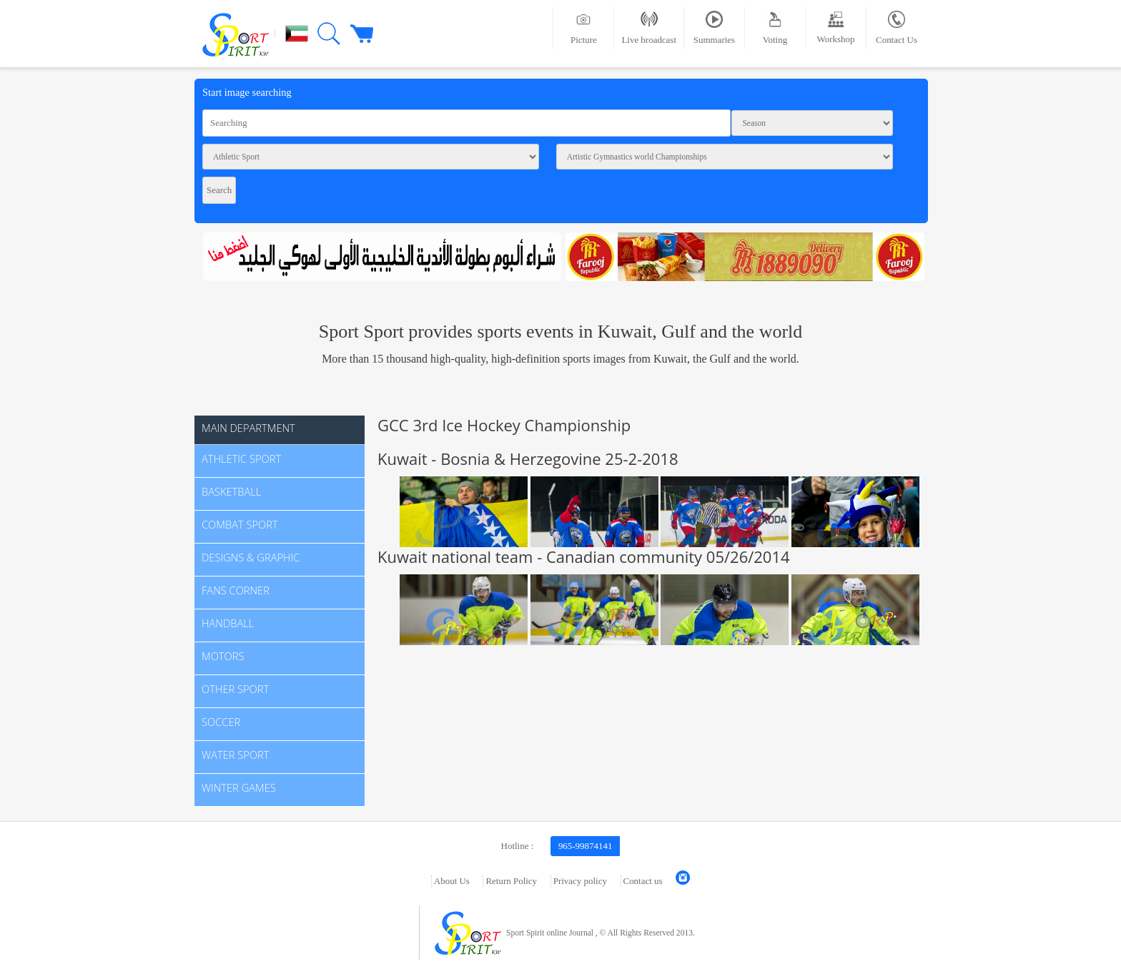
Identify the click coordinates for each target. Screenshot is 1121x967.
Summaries (714, 28)
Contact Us (896, 28)
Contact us (643, 880)
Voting (775, 28)
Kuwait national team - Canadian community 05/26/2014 (583, 556)
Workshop (836, 27)
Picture (584, 28)
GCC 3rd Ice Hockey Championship (504, 425)
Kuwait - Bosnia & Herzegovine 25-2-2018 (527, 458)
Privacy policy (580, 880)
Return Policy (511, 880)
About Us (452, 880)
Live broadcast (648, 28)
